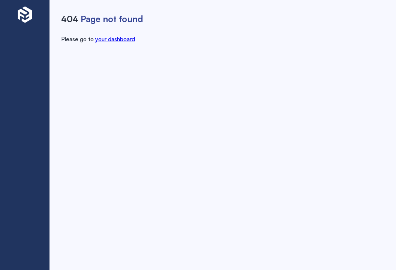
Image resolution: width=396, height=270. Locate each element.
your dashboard (115, 38)
